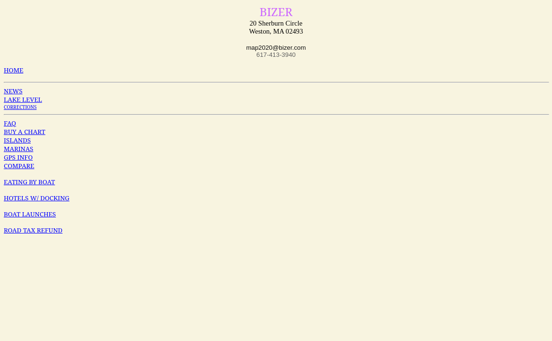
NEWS (13, 91)
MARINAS (18, 148)
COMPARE (19, 166)
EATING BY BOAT (29, 182)
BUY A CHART (24, 131)
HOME (13, 70)
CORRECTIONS (20, 107)
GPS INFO (18, 157)
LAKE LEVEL (23, 99)
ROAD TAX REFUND (33, 230)
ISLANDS (17, 140)
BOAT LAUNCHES (30, 214)
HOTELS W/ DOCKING (37, 198)
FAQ (10, 123)
